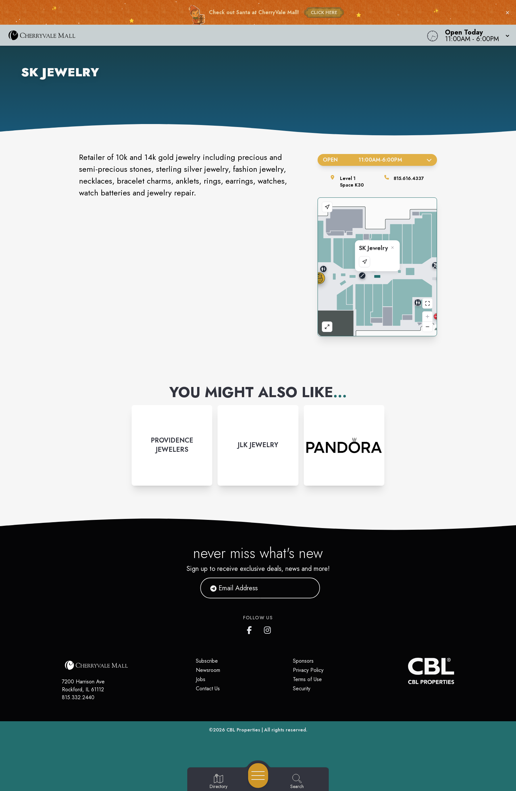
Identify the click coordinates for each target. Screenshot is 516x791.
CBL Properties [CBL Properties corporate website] (243, 730)
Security (301, 688)
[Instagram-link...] (172, 445)
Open (377, 160)
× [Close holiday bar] (507, 12)
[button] (475, 35)
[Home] (194, 35)
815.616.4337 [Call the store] (409, 178)
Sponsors (303, 661)
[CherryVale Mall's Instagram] (268, 629)
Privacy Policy (308, 670)
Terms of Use (307, 679)
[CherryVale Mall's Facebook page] (250, 629)
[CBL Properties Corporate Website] (408, 671)
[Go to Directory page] (218, 782)
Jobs (200, 679)
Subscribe (207, 661)
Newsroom (208, 670)
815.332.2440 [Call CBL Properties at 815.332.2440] (78, 697)
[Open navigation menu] (258, 775)
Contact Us (208, 688)
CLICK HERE (324, 12)
